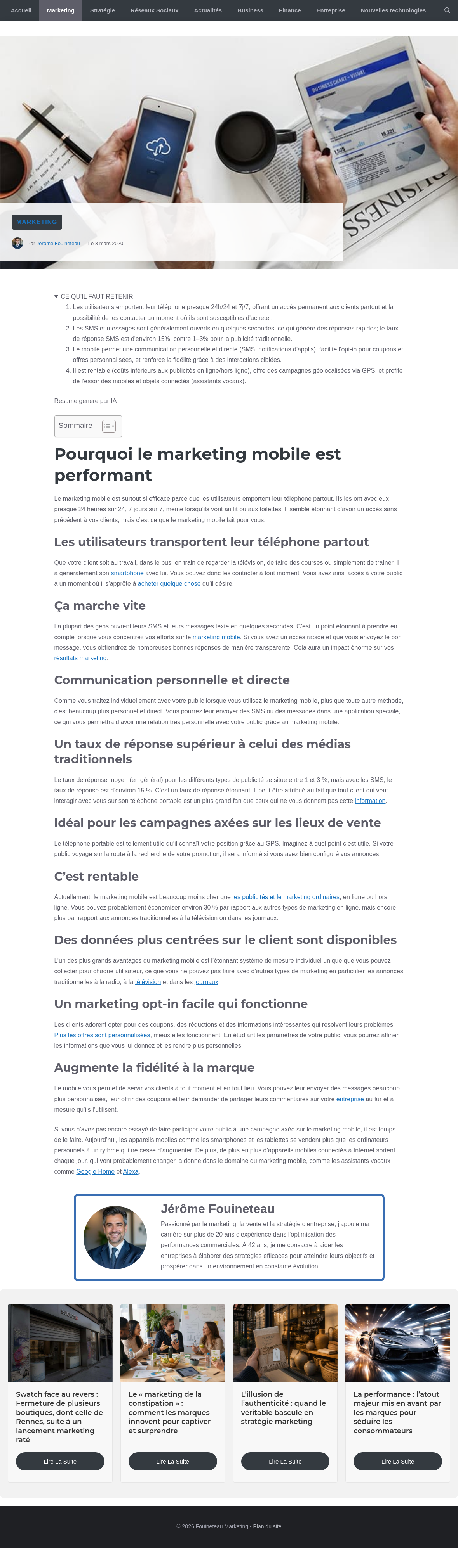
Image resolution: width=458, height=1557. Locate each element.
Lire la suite (60, 1461)
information (370, 801)
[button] (447, 10)
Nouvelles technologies (393, 10)
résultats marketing (80, 658)
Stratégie (102, 10)
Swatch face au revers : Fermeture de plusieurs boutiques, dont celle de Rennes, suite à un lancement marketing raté (59, 1417)
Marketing (61, 10)
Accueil (21, 10)
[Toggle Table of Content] (105, 426)
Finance (290, 10)
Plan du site (267, 1526)
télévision (148, 982)
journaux (206, 982)
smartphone (127, 573)
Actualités (208, 10)
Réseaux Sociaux (154, 10)
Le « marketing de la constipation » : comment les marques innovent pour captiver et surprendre (170, 1412)
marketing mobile (216, 637)
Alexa (130, 1171)
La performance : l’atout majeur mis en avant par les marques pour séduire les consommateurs (397, 1412)
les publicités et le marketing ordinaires (286, 897)
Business (250, 10)
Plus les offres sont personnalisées (102, 1035)
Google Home (95, 1171)
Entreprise (331, 10)
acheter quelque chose (169, 583)
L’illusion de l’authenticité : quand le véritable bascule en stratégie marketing (283, 1408)
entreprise (350, 1099)
